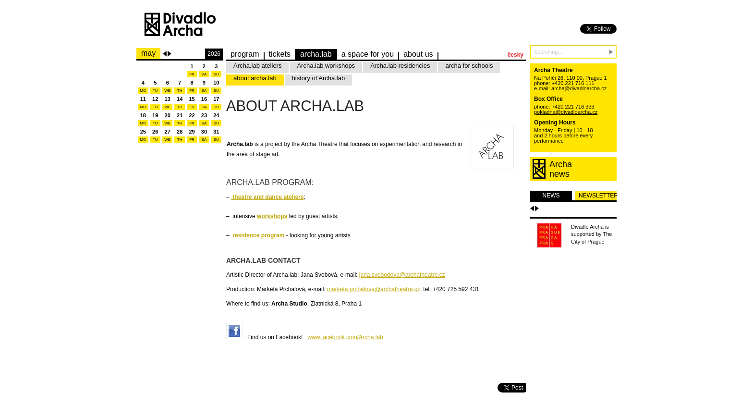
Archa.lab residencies (400, 65)
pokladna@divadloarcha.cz (565, 112)
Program (245, 54)
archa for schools (469, 65)
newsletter (598, 195)
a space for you (367, 54)
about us (418, 54)
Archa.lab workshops (326, 65)
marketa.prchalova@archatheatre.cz (373, 289)
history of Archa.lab (318, 78)
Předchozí (532, 208)
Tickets (280, 54)
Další (537, 208)
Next (169, 54)
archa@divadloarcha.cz (579, 88)
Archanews (560, 169)
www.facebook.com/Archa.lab (345, 337)
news (551, 195)
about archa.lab (255, 78)
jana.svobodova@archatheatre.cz (402, 274)
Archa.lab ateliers (257, 65)
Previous (165, 54)
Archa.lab (316, 54)
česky (515, 55)
